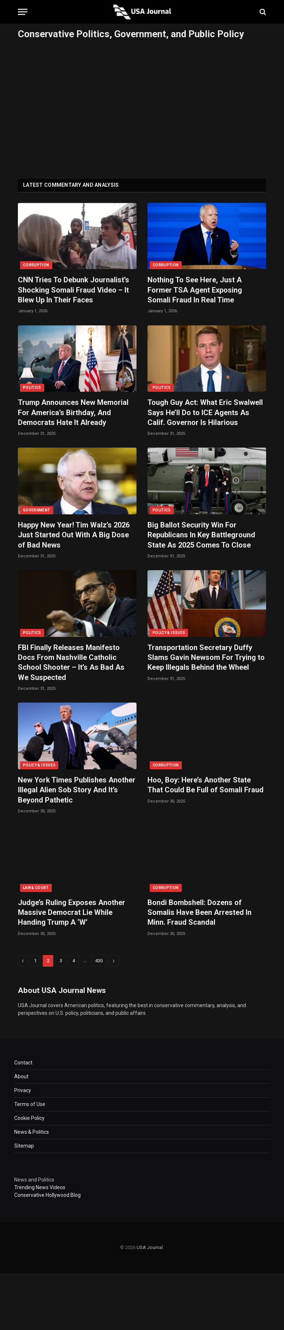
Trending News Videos (39, 1187)
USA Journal (150, 1247)
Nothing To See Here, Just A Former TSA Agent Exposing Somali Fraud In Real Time (194, 289)
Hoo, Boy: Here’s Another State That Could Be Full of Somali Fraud (205, 785)
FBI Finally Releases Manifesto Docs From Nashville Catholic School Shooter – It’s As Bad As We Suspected (71, 662)
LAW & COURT (36, 888)
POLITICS (32, 388)
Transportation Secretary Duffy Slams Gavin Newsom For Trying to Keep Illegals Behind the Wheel (206, 657)
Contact (23, 1063)
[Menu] (22, 12)
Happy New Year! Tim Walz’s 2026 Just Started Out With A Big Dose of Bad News (74, 535)
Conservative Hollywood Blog (47, 1195)
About (21, 1076)
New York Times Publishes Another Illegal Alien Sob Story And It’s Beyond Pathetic (76, 790)
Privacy (22, 1090)
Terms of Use (29, 1104)
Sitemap (24, 1146)
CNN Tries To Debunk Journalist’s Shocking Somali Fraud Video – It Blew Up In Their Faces (73, 289)
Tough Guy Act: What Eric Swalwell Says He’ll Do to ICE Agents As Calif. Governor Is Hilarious (205, 412)
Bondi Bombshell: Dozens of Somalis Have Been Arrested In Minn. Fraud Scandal (199, 912)
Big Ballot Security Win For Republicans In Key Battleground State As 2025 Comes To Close (201, 535)
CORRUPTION (36, 265)
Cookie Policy (29, 1118)
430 (99, 960)
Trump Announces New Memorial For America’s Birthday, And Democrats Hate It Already (73, 412)
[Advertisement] (142, 107)
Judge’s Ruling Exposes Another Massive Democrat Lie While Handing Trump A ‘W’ (71, 912)
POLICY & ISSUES (169, 633)
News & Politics (31, 1132)
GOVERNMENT (36, 510)
